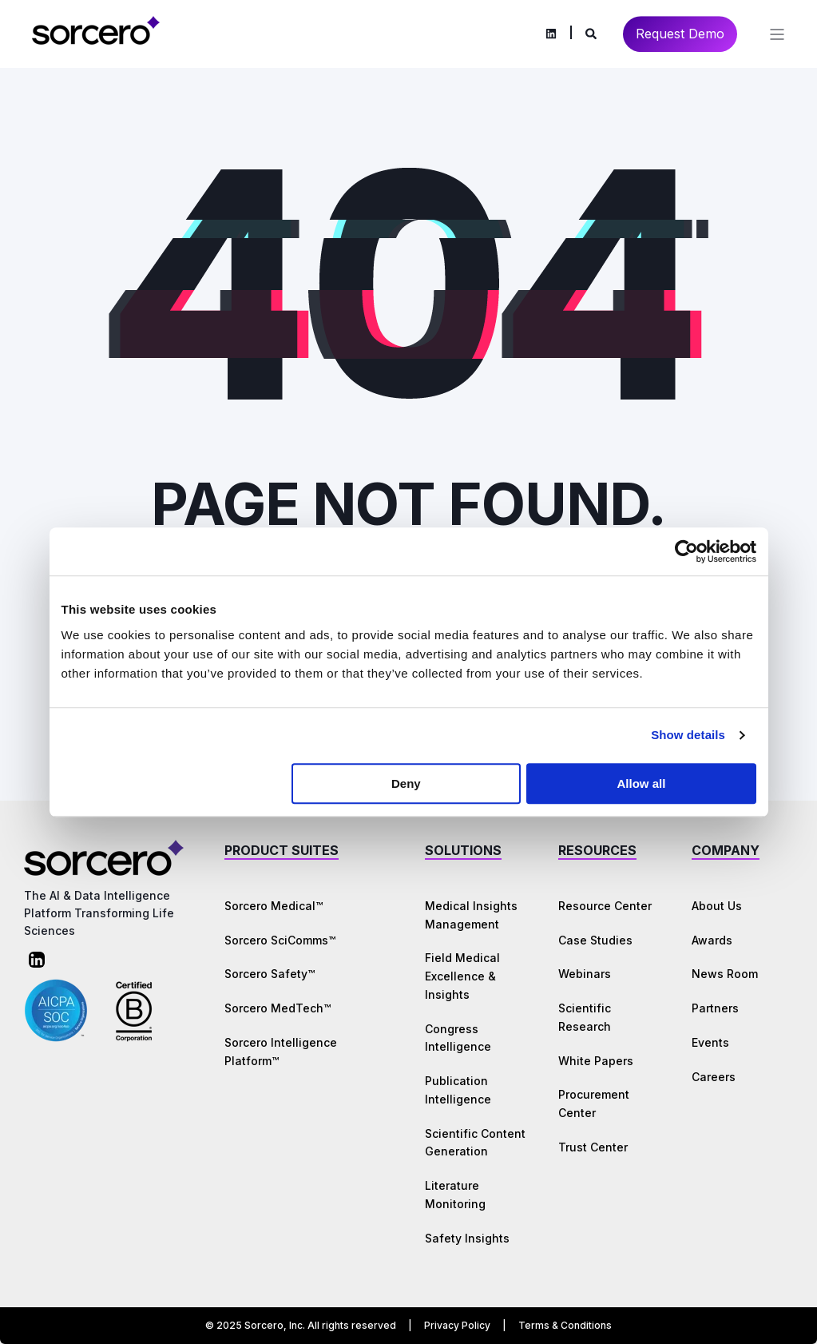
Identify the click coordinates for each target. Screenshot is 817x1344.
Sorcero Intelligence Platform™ (280, 1052)
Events (710, 1042)
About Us (717, 906)
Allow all (641, 783)
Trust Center (593, 1147)
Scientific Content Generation (475, 1143)
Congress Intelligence (458, 1038)
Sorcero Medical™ (273, 906)
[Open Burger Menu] (777, 34)
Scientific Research (584, 1017)
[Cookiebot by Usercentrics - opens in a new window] (686, 551)
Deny (406, 783)
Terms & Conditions (565, 1325)
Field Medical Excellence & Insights (462, 976)
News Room (725, 973)
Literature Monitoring (455, 1195)
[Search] (592, 32)
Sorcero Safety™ (269, 973)
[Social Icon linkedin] (551, 34)
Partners (715, 1008)
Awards (712, 940)
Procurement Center (593, 1103)
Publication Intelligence (458, 1090)
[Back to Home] (96, 42)
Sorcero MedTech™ (277, 1008)
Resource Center (605, 906)
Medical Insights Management (471, 915)
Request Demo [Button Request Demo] (680, 34)
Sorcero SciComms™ (279, 940)
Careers (714, 1077)
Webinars (584, 973)
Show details (688, 735)
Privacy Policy (457, 1325)
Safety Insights (467, 1238)
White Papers (595, 1061)
